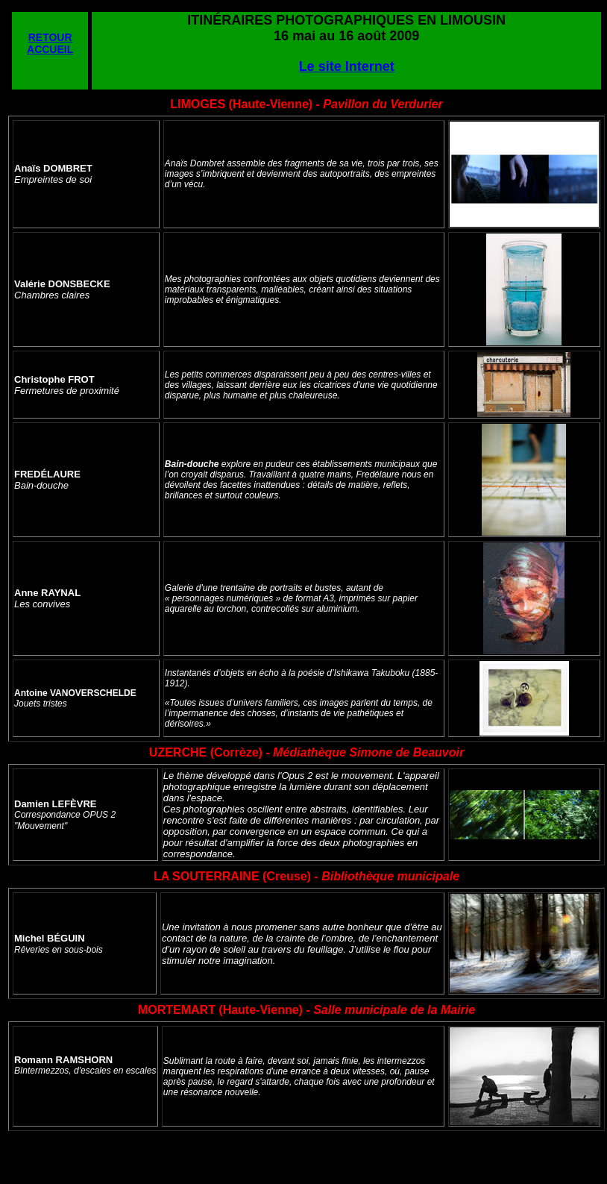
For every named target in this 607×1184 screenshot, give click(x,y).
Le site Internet (346, 66)
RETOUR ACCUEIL (50, 43)
